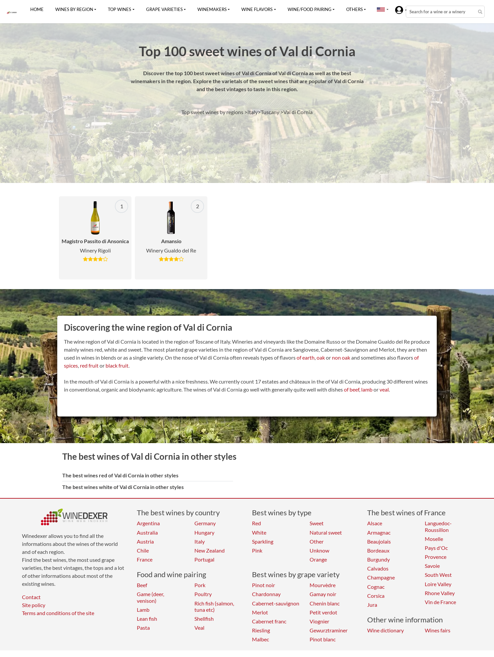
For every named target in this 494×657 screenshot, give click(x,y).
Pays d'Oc (436, 548)
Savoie (432, 566)
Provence (435, 557)
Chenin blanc (325, 603)
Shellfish (204, 618)
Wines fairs (437, 630)
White (259, 532)
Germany (205, 523)
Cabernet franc (269, 621)
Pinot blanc (323, 639)
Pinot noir (263, 585)
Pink (257, 550)
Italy (199, 541)
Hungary (204, 532)
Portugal (204, 559)
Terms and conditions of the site (58, 613)
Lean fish (147, 618)
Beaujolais (379, 541)
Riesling (261, 630)
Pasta (143, 627)
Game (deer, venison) (150, 597)
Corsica (375, 595)
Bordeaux (378, 550)
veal (384, 389)
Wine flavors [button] (257, 9)
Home (37, 9)
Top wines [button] (119, 9)
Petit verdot (323, 612)
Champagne (381, 577)
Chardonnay (266, 594)
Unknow (319, 550)
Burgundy (378, 559)
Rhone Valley (440, 593)
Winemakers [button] (212, 9)
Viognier (319, 621)
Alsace (374, 523)
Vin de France (440, 602)
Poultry (203, 594)
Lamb (143, 609)
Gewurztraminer (329, 630)
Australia (147, 532)
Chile (143, 550)
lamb (366, 389)
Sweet (317, 523)
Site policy (33, 605)
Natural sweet (326, 532)
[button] (380, 9)
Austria (145, 541)
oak (321, 357)
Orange (318, 559)
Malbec (260, 639)
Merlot (260, 612)
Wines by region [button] (74, 9)
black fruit (117, 365)
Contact (31, 597)
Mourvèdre (323, 585)
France (144, 559)
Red (256, 523)
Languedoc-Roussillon (438, 526)
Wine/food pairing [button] (310, 9)
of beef (351, 389)
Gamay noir (323, 594)
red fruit (89, 365)
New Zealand (209, 550)
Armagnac (378, 532)
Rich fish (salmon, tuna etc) (214, 606)
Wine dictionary (385, 630)
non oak (341, 357)
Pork (199, 585)
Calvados (377, 568)
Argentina (148, 523)
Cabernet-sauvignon (275, 603)
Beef (142, 585)
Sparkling (262, 541)
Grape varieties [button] (164, 9)
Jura (372, 604)
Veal (199, 627)
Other (317, 541)
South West (438, 575)
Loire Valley (438, 584)
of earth (306, 357)
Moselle (434, 539)
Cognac (375, 586)
